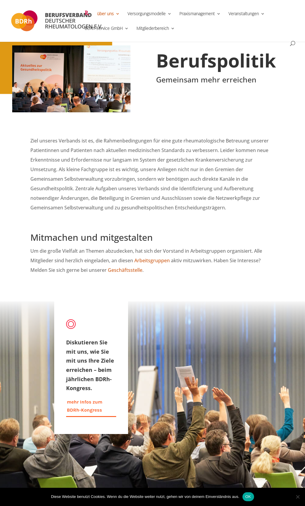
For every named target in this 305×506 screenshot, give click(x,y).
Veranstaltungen (243, 14)
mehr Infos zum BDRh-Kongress (84, 406)
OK (248, 496)
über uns (105, 14)
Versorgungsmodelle (146, 14)
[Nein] (298, 497)
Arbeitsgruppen (152, 260)
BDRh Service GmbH (104, 28)
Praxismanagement (197, 14)
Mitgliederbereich (152, 28)
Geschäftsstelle (125, 270)
